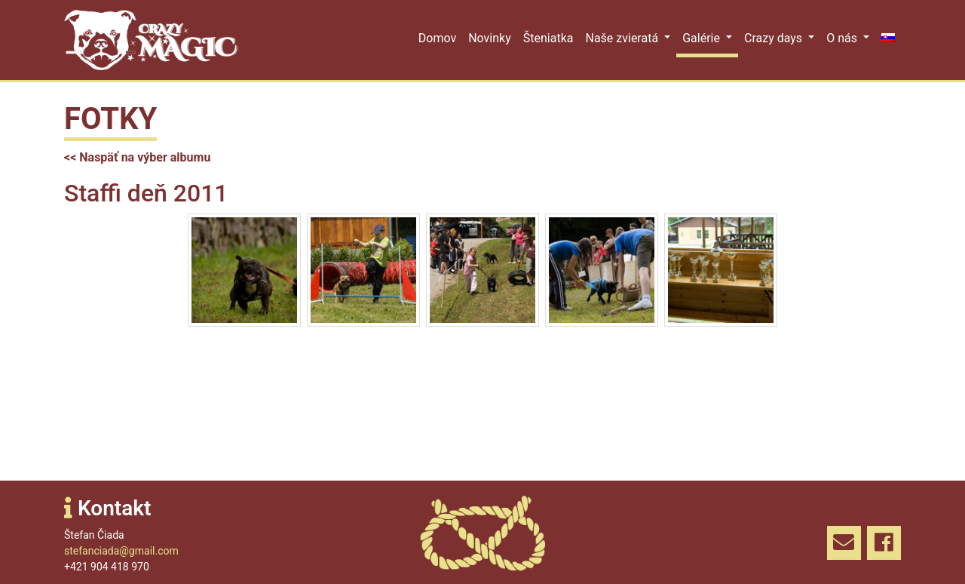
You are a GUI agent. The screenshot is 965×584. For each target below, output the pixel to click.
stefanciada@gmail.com (121, 551)
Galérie (702, 38)
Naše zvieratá (623, 38)
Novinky (489, 38)
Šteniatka (548, 38)
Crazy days (774, 38)
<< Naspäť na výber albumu (137, 157)
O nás (843, 38)
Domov (437, 38)
